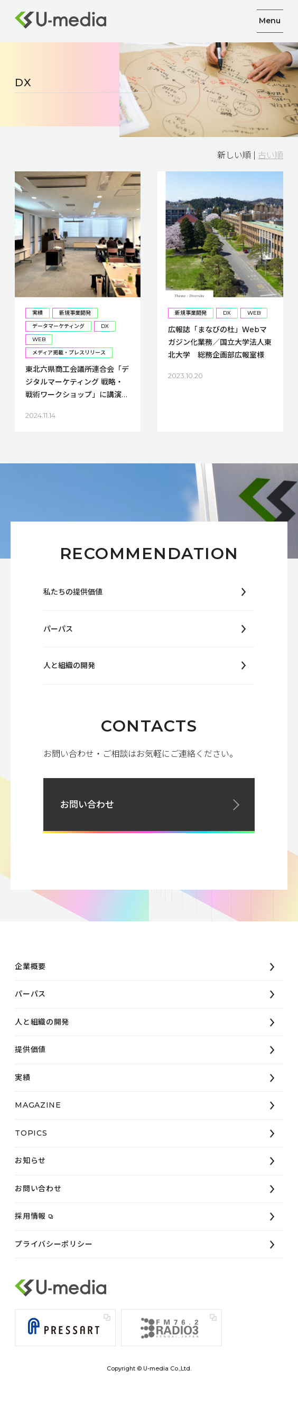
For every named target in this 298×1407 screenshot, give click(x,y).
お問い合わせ (87, 804)
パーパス (58, 629)
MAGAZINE (38, 1105)
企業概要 (30, 966)
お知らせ (30, 1160)
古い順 (270, 155)
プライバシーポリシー (53, 1244)
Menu (270, 20)
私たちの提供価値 (73, 592)
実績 (22, 1077)
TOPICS (31, 1133)
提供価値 (30, 1049)
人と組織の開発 (69, 665)
